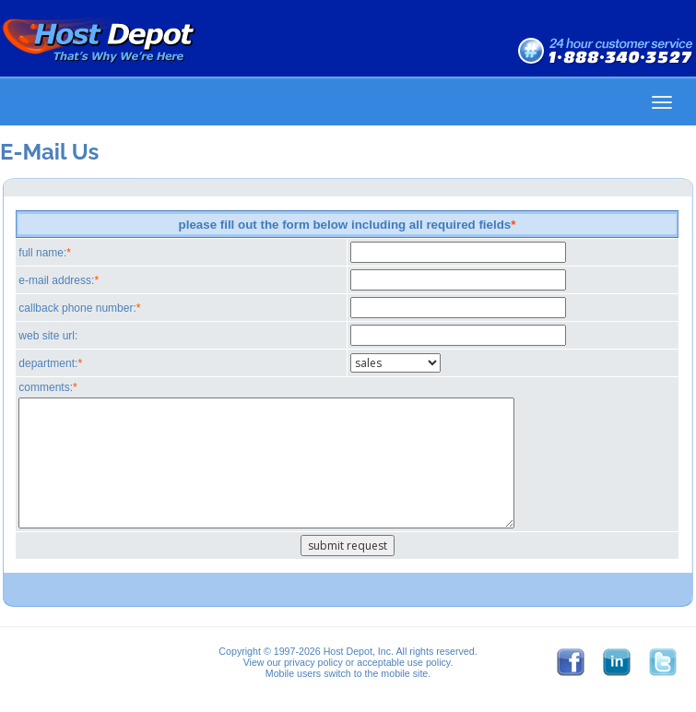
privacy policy (313, 662)
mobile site (404, 673)
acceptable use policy (403, 662)
